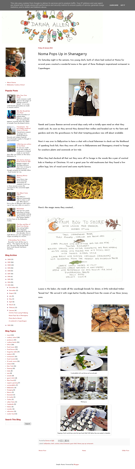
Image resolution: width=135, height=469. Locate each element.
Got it (123, 5)
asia (8, 373)
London (9, 409)
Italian (9, 406)
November (12, 290)
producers (10, 340)
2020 (9, 265)
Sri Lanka (10, 397)
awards (9, 375)
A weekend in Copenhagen (18, 321)
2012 (9, 325)
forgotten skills (12, 352)
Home (84, 450)
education (10, 411)
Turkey (9, 399)
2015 (9, 279)
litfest (9, 344)
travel (9, 335)
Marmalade (20, 208)
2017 (9, 273)
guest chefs (73, 443)
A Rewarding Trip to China (17, 240)
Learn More (114, 5)
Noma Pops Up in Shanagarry (18, 315)
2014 (9, 282)
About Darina (11, 82)
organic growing (12, 383)
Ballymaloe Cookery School (16, 85)
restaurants (10, 356)
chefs (52, 443)
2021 (9, 262)
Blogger (76, 464)
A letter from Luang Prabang (18, 313)
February (12, 307)
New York (10, 366)
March (11, 304)
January (12, 310)
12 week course (12, 361)
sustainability (11, 385)
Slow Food (10, 380)
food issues (10, 347)
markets (9, 354)
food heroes (11, 349)
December (12, 287)
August (11, 293)
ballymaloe (47, 443)
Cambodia (10, 404)
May (10, 299)
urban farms (11, 402)
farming (9, 368)
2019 (9, 268)
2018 (9, 271)
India (8, 371)
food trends (11, 359)
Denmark (67, 443)
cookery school (59, 443)
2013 (9, 285)
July (10, 296)
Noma (79, 443)
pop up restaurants (87, 443)
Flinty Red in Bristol (15, 318)
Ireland (9, 364)
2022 (9, 259)
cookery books (11, 342)
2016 (9, 276)
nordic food (11, 414)
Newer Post (42, 450)
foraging (10, 390)
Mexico (9, 392)
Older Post (125, 450)
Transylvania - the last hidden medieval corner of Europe (24, 128)
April (11, 302)
